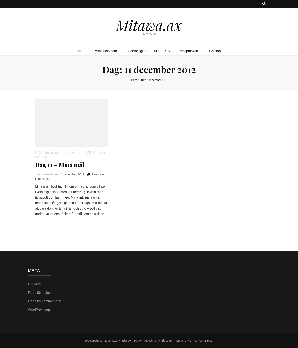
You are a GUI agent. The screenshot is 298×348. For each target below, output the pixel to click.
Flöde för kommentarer (44, 301)
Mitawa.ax (149, 25)
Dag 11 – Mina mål (59, 164)
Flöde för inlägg (39, 292)
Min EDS (160, 51)
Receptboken (188, 51)
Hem (79, 51)
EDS (39, 152)
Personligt (135, 51)
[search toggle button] (264, 4)
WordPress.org (39, 310)
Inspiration (53, 152)
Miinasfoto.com (106, 51)
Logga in (34, 284)
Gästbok (215, 51)
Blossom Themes (172, 340)
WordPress (205, 340)
